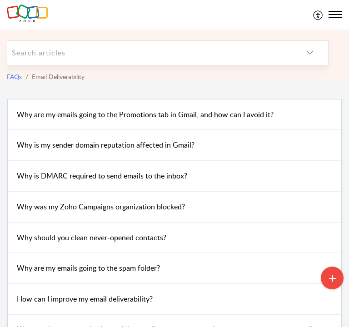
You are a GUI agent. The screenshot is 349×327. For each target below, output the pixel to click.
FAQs (14, 76)
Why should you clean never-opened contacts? (91, 238)
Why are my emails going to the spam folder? (88, 268)
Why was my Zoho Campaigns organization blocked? (101, 207)
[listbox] (310, 53)
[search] (149, 53)
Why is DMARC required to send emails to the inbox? (102, 176)
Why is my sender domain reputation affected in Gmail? (105, 145)
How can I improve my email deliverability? (85, 299)
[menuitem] (318, 14)
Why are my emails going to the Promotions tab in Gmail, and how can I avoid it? (145, 114)
